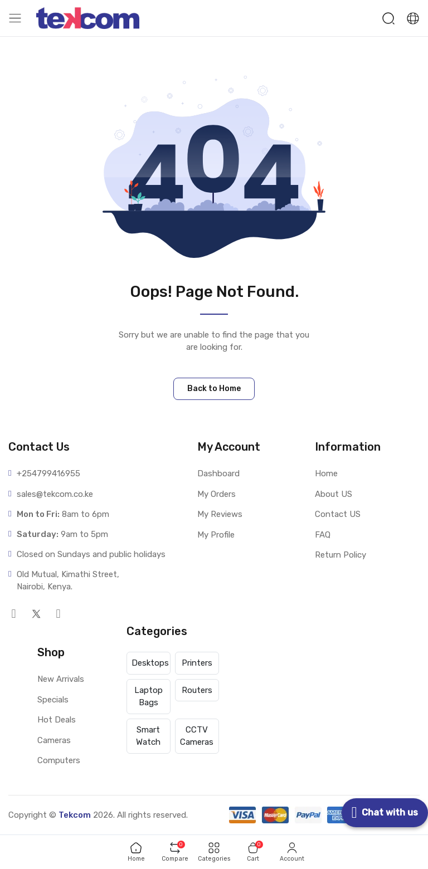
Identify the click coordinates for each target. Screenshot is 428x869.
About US (333, 494)
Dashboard (218, 473)
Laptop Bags (148, 696)
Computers (58, 760)
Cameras (54, 740)
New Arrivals (60, 679)
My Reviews (219, 514)
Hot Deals (56, 720)
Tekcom (75, 815)
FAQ (322, 535)
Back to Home (214, 388)
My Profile (216, 535)
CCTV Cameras (196, 736)
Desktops (150, 663)
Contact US (338, 514)
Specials (53, 700)
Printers (197, 663)
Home (326, 473)
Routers (197, 690)
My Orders (216, 494)
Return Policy (340, 555)
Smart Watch (148, 736)
